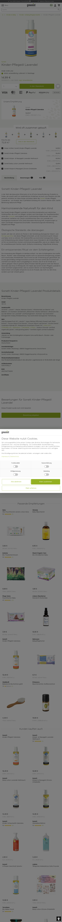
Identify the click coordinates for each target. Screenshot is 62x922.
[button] (59, 918)
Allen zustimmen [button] (45, 482)
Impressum (5, 456)
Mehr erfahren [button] (31, 488)
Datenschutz (14, 456)
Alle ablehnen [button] (16, 482)
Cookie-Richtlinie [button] (54, 446)
